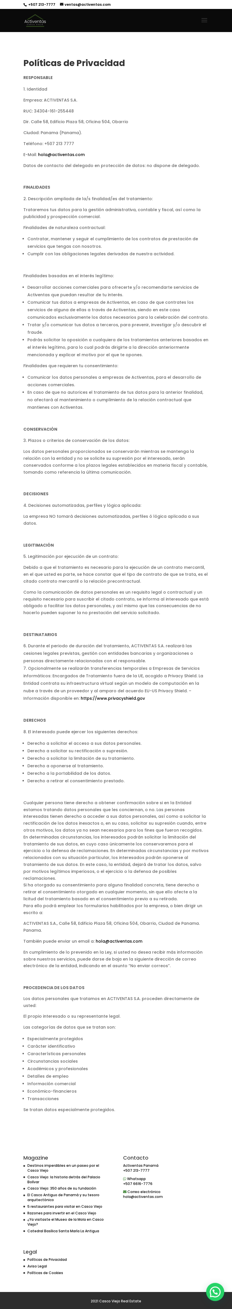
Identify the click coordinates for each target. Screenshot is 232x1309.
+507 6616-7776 (137, 1183)
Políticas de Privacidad (47, 1259)
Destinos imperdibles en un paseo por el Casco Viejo (63, 1168)
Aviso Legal (37, 1266)
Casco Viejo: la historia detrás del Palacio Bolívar (63, 1179)
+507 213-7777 (41, 4)
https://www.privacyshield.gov (113, 698)
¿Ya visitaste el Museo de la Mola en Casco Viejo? (65, 1222)
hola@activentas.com (61, 154)
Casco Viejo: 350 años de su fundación (61, 1188)
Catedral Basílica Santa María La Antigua (63, 1231)
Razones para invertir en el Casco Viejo (61, 1213)
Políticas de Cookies (45, 1272)
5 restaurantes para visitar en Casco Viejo (64, 1206)
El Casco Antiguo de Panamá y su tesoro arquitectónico (63, 1197)
